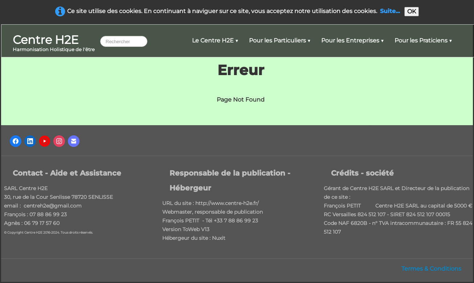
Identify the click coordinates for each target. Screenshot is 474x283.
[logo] (53, 43)
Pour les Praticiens (423, 40)
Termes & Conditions (431, 268)
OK (411, 11)
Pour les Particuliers (279, 40)
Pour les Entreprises (352, 40)
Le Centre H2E (215, 40)
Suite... (390, 11)
